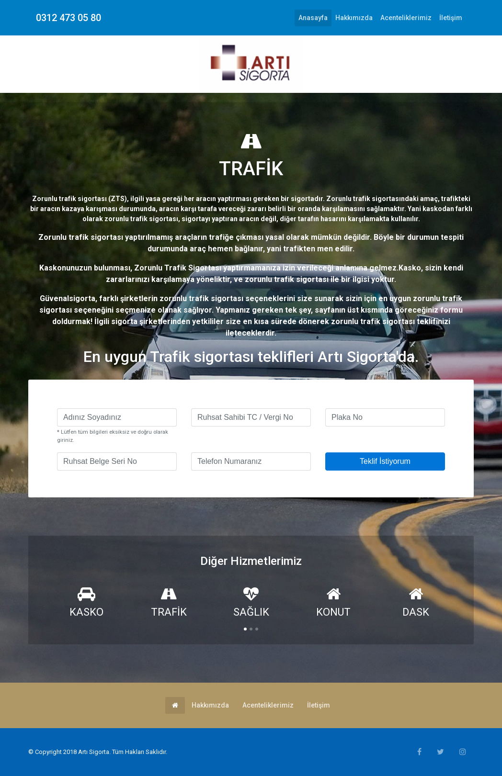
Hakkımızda (354, 18)
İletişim (450, 18)
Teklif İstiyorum (385, 461)
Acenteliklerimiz (406, 18)
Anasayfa (314, 17)
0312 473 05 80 (68, 17)
